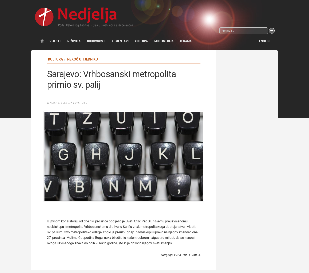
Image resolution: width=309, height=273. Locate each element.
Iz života (74, 41)
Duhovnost (96, 41)
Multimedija (164, 41)
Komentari (120, 41)
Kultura (141, 41)
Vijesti (55, 41)
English (265, 41)
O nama (186, 41)
